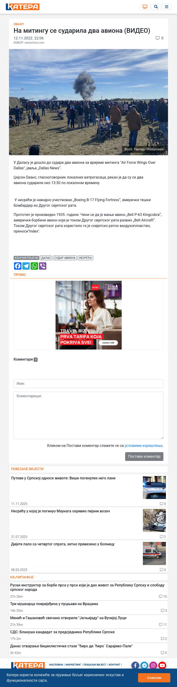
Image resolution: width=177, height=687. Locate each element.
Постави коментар (144, 456)
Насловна (56, 664)
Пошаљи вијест (95, 664)
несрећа (85, 258)
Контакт (115, 664)
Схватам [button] (154, 678)
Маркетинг (73, 664)
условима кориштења (143, 445)
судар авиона (64, 258)
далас (46, 258)
